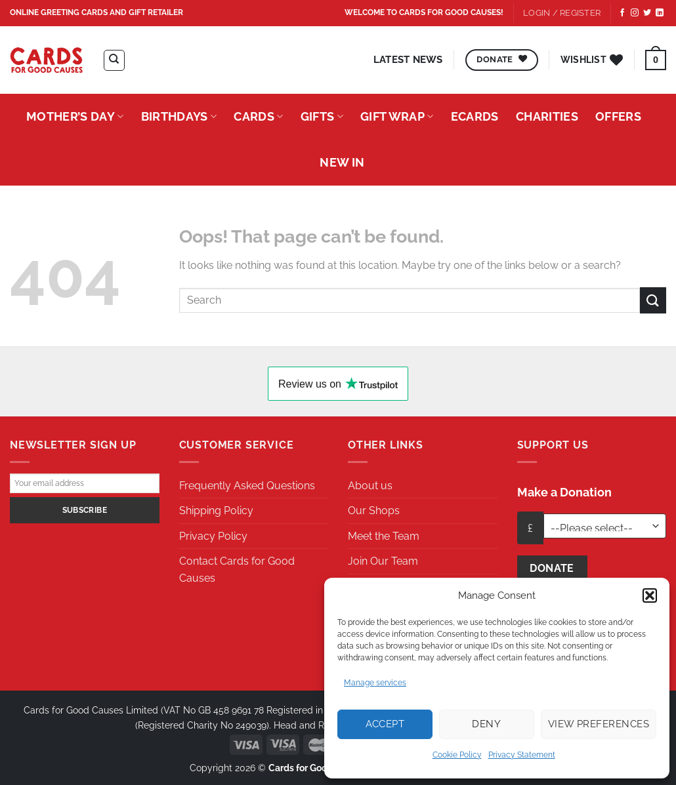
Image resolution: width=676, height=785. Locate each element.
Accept (385, 724)
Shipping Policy (216, 510)
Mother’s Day (75, 116)
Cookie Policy (457, 754)
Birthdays (179, 116)
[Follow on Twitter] (647, 13)
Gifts (322, 116)
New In (342, 162)
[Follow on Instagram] (635, 13)
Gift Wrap (397, 116)
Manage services (375, 682)
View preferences (598, 724)
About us (370, 485)
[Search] (114, 60)
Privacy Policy (213, 536)
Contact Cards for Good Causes (237, 569)
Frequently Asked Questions (247, 485)
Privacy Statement (521, 754)
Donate (552, 568)
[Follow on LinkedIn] (660, 13)
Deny (486, 724)
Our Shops (374, 510)
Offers (618, 116)
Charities (547, 116)
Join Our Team (383, 561)
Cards (258, 116)
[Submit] (653, 300)
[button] (649, 595)
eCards (475, 116)
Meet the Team (383, 536)
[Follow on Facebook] (622, 13)
